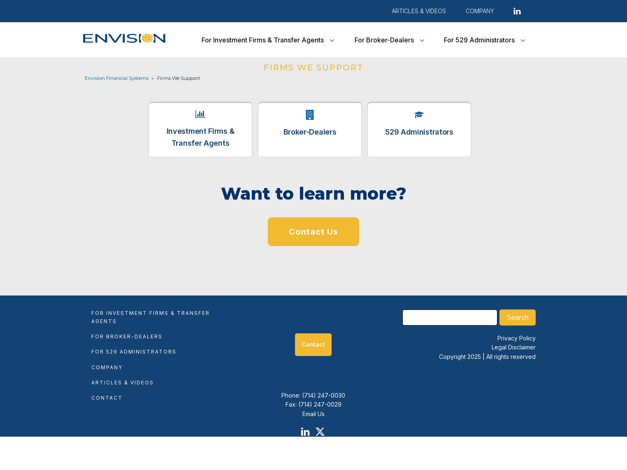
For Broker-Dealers (384, 40)
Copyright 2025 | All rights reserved (487, 356)
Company (107, 367)
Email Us (313, 413)
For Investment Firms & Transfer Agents (263, 40)
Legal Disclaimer (514, 347)
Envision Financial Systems (117, 78)
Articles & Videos (419, 10)
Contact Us (313, 232)
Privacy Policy (516, 338)
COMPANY (480, 10)
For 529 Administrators (479, 40)
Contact (107, 398)
